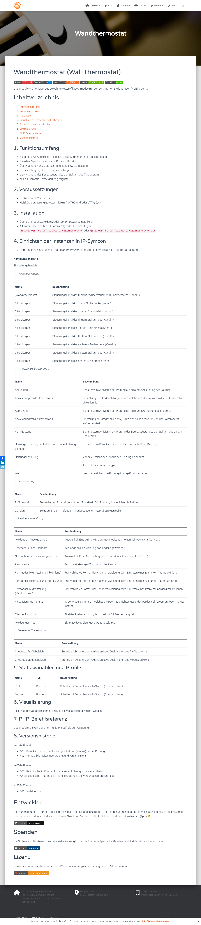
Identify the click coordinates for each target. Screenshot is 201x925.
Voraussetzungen (30, 111)
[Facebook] (3, 458)
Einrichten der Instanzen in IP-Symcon (42, 120)
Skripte (156, 5)
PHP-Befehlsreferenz (32, 133)
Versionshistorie (29, 137)
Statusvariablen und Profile (36, 124)
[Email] (3, 467)
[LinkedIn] (3, 462)
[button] (129, 6)
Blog (108, 5)
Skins (140, 5)
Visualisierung (28, 128)
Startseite (92, 5)
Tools (172, 5)
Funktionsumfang (30, 106)
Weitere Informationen (158, 921)
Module (123, 5)
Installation (26, 115)
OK (143, 921)
